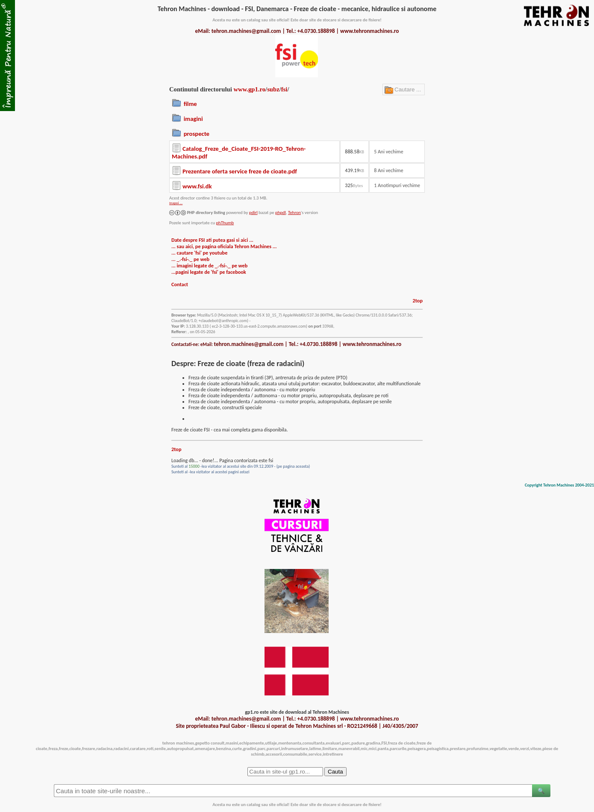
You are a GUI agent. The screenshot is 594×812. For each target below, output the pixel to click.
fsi (284, 89)
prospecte (196, 134)
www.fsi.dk (197, 186)
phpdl (280, 212)
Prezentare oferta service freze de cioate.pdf (239, 171)
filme (190, 104)
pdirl (253, 212)
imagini (193, 119)
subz (273, 89)
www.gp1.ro (249, 89)
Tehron (294, 212)
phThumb (225, 223)
